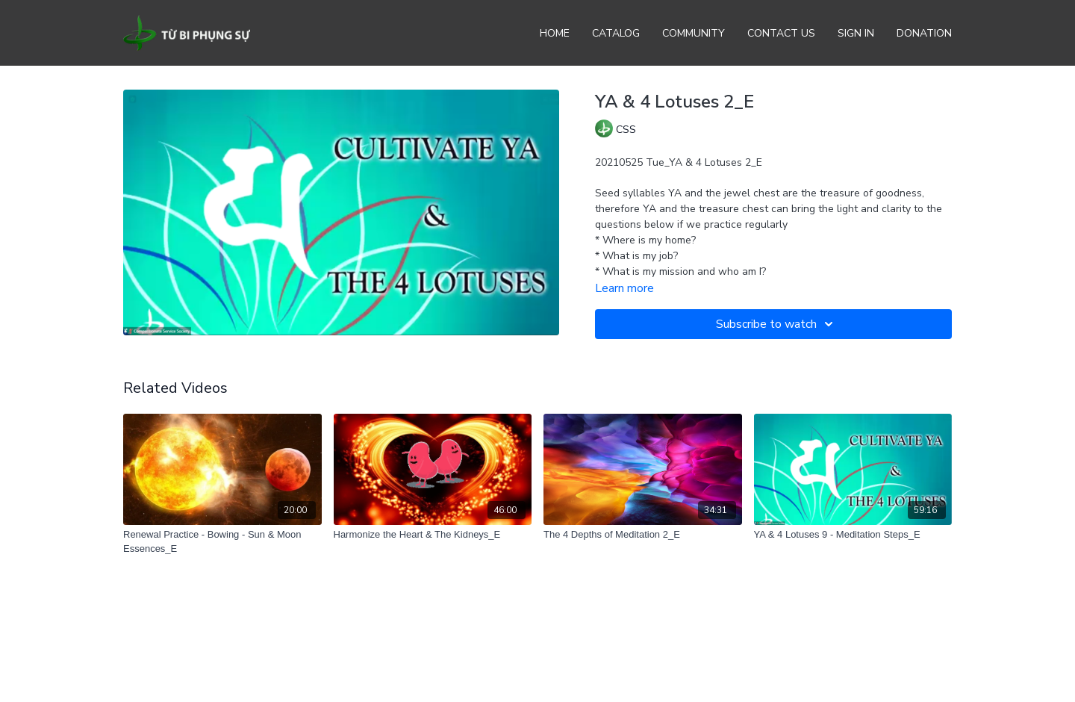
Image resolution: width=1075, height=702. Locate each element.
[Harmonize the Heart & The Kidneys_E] (433, 534)
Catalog (616, 33)
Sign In (856, 33)
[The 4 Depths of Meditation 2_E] (642, 534)
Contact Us (781, 33)
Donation (924, 33)
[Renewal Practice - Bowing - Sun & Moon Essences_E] (222, 541)
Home (555, 33)
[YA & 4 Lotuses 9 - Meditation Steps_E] (853, 534)
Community (693, 33)
